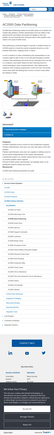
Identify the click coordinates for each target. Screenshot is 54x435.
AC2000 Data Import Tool (16, 214)
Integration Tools (11, 312)
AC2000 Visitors (13, 281)
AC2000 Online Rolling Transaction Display (22, 250)
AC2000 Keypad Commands (17, 232)
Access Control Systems (25, 14)
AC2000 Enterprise (10, 197)
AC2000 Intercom (14, 228)
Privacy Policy (8, 432)
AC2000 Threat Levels (15, 267)
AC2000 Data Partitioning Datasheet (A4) (18, 171)
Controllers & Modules (11, 321)
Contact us (8, 135)
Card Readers (9, 316)
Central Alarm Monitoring (14, 294)
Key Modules (28, 16)
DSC (28, 379)
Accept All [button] (27, 409)
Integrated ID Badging (13, 298)
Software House (11, 382)
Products (12, 14)
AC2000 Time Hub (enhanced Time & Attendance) (25, 276)
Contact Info (27, 343)
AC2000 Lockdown (14, 236)
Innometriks (10, 376)
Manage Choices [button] (27, 416)
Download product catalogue (15, 129)
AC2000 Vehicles (13, 290)
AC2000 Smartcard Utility (16, 263)
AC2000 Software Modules (13, 16)
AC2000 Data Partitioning (17, 219)
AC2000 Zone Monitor (15, 285)
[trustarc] (46, 432)
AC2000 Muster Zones (15, 241)
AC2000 (7, 188)
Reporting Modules (12, 307)
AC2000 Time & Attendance (17, 272)
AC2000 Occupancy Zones (17, 245)
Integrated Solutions (11, 325)
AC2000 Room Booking (16, 259)
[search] (38, 9)
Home (5, 14)
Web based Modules (13, 303)
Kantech (8, 379)
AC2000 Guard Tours (15, 223)
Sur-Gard (30, 382)
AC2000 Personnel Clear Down (18, 254)
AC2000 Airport (9, 192)
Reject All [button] (27, 424)
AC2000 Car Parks (14, 210)
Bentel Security (32, 376)
